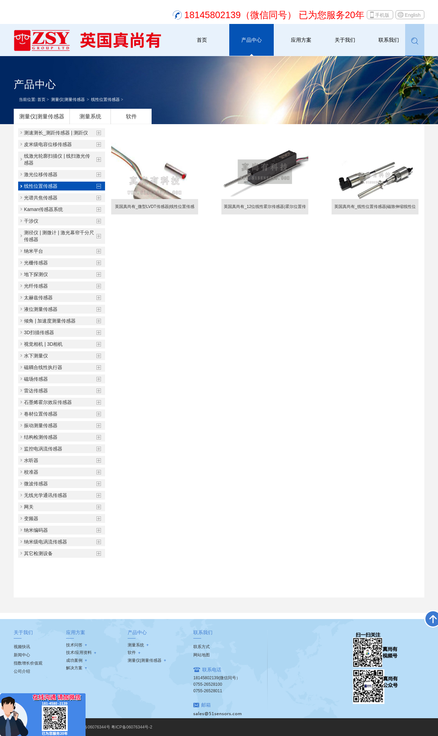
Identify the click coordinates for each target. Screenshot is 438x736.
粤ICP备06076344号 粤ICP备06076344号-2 (112, 727)
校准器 (31, 472)
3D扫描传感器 (39, 332)
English (413, 15)
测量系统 (90, 116)
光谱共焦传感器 (40, 197)
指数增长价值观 (28, 663)
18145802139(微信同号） (216, 677)
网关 (29, 507)
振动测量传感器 (40, 425)
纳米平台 (33, 251)
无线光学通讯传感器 (45, 495)
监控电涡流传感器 (43, 448)
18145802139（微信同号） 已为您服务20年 (274, 15)
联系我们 (388, 40)
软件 (131, 116)
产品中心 (251, 40)
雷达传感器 (36, 390)
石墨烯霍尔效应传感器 (48, 402)
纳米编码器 (36, 530)
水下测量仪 (36, 355)
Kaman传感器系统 (43, 209)
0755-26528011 (207, 690)
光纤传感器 (36, 286)
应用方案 (301, 40)
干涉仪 (31, 221)
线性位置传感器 (105, 99)
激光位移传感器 (40, 174)
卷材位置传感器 (40, 414)
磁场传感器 (36, 379)
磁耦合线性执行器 (43, 367)
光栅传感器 (36, 262)
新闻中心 (22, 655)
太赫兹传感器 (38, 297)
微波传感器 (36, 483)
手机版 (382, 15)
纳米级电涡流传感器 (45, 541)
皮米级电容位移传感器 (48, 144)
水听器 (31, 460)
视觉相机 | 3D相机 (43, 344)
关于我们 (345, 40)
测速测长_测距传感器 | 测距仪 (56, 132)
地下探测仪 (36, 274)
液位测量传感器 (40, 309)
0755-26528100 (207, 684)
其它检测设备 (38, 553)
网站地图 (201, 655)
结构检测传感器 (40, 437)
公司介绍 (22, 671)
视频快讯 (22, 646)
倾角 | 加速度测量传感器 (50, 321)
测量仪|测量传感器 (68, 99)
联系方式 (201, 646)
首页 (202, 40)
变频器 (31, 518)
